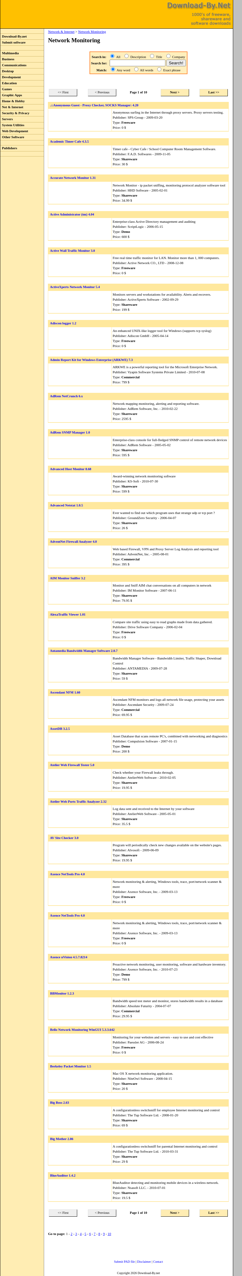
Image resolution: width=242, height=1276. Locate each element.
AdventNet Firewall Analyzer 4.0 (73, 541)
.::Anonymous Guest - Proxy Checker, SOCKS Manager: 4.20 (94, 105)
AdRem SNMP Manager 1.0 (70, 432)
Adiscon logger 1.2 (63, 323)
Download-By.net (13, 36)
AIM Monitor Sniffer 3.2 (67, 578)
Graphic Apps (11, 95)
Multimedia (9, 53)
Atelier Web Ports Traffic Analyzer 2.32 (78, 801)
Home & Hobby (12, 101)
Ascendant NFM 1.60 (65, 692)
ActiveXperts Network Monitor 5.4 (75, 287)
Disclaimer (144, 1261)
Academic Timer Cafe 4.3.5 (69, 141)
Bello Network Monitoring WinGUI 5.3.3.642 (82, 1029)
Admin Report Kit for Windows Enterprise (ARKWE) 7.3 (91, 360)
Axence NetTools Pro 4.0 (67, 874)
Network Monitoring (92, 31)
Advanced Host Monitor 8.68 (70, 469)
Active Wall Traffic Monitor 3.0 (72, 250)
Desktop (7, 71)
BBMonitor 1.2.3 (62, 993)
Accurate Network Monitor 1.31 (72, 178)
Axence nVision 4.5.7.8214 (68, 957)
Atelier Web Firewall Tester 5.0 (72, 765)
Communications (13, 65)
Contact (158, 1261)
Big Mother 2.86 (61, 1139)
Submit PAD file (124, 1261)
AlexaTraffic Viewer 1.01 (67, 614)
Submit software (13, 42)
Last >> (213, 92)
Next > (175, 92)
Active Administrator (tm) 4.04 (72, 214)
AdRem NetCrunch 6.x (66, 396)
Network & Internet (61, 31)
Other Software (12, 137)
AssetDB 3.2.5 (60, 728)
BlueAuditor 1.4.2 (63, 1175)
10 (109, 1234)
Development (10, 77)
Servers (6, 119)
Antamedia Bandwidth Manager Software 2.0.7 (84, 651)
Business (7, 59)
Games (6, 89)
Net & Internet (11, 107)
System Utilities (12, 125)
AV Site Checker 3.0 (64, 838)
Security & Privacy (14, 113)
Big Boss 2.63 (59, 1102)
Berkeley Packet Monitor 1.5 (70, 1066)
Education (8, 83)
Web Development (14, 131)
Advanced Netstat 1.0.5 (66, 505)
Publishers (8, 148)
